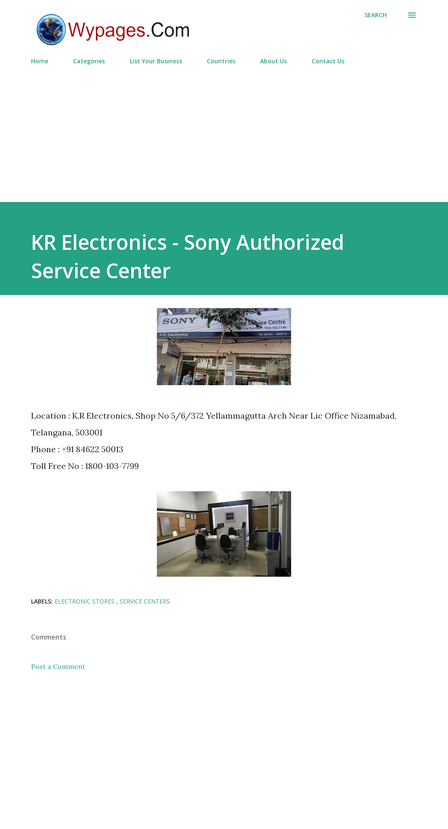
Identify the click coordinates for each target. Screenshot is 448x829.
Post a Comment (58, 666)
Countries (221, 61)
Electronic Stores (85, 601)
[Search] (376, 15)
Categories (89, 61)
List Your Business (156, 61)
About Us (273, 61)
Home (39, 61)
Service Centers (145, 601)
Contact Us (328, 61)
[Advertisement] (224, 130)
